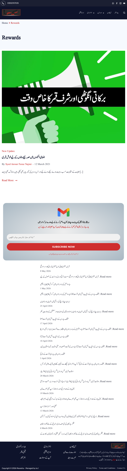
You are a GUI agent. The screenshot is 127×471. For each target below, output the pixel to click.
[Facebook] (117, 3)
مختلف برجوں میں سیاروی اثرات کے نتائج (52, 354)
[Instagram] (120, 3)
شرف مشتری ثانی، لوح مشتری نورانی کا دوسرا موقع (55, 267)
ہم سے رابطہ (72, 458)
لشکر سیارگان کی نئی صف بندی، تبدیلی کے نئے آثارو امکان (57, 424)
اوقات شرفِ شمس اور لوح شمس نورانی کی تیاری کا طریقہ (56, 371)
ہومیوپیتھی (47, 452)
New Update (8, 151)
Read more (105, 277)
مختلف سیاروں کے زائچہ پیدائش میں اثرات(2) (54, 336)
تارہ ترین (100, 12)
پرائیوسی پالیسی (54, 254)
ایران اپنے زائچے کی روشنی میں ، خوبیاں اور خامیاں (55, 301)
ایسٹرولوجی (90, 12)
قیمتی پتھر (23, 452)
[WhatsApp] (113, 3)
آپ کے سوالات (45, 458)
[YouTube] (124, 3)
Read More (8, 180)
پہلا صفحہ (116, 12)
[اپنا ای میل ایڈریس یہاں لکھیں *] (63, 237)
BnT (37, 468)
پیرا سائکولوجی (21, 447)
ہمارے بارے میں (69, 452)
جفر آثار (23, 458)
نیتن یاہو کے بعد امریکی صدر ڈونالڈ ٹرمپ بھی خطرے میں (57, 389)
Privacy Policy (91, 468)
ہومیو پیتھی (81, 12)
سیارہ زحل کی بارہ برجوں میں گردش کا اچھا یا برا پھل (55, 284)
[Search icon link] (123, 13)
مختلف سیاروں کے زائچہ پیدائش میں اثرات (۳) (54, 319)
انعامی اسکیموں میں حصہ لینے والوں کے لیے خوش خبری (23, 157)
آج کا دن (109, 12)
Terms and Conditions (107, 468)
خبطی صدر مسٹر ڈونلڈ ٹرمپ (48, 406)
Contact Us (121, 468)
